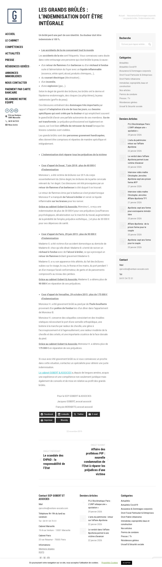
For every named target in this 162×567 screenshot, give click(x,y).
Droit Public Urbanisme (129, 79)
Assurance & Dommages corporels (135, 71)
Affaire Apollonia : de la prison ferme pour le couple (138, 227)
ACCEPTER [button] (127, 563)
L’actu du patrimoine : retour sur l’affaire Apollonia (137, 143)
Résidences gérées (128, 102)
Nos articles (124, 90)
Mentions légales (46, 549)
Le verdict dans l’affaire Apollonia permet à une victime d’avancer (138, 159)
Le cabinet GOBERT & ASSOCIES (55, 372)
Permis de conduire (128, 94)
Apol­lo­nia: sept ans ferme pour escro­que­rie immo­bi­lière (139, 211)
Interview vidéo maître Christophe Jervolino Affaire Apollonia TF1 (138, 195)
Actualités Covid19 (127, 67)
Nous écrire (11, 125)
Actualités (123, 63)
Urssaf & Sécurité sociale (130, 106)
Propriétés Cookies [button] (110, 563)
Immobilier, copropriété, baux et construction (133, 85)
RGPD (41, 552)
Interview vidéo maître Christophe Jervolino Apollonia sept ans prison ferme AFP (139, 177)
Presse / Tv (124, 98)
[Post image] (122, 126)
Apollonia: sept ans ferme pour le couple (139, 242)
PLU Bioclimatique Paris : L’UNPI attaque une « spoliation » (139, 127)
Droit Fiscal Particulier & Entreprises (135, 75)
